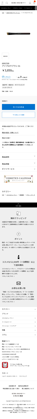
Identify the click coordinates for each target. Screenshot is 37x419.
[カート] (34, 3)
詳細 (24, 77)
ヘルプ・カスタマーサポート (9, 376)
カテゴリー (6, 309)
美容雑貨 (22, 195)
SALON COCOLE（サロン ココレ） (11, 351)
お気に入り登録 (19, 115)
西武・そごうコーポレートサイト (11, 347)
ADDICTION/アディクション (13, 12)
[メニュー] (2, 3)
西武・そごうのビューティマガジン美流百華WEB (15, 349)
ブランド (5, 313)
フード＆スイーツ (28, 8)
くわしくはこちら (7, 276)
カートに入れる (18, 107)
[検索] (7, 3)
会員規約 (11, 386)
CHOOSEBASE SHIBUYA (8, 354)
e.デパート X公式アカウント (9, 359)
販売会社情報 (22, 386)
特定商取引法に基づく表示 (11, 389)
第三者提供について (28, 389)
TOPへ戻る (18, 206)
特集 (3, 330)
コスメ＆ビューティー (6, 8)
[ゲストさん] (30, 3)
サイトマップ (23, 376)
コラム (4, 334)
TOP (3, 12)
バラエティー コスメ (17, 8)
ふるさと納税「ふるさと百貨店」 (11, 357)
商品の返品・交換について (10, 132)
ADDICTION (5, 63)
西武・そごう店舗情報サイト (9, 344)
